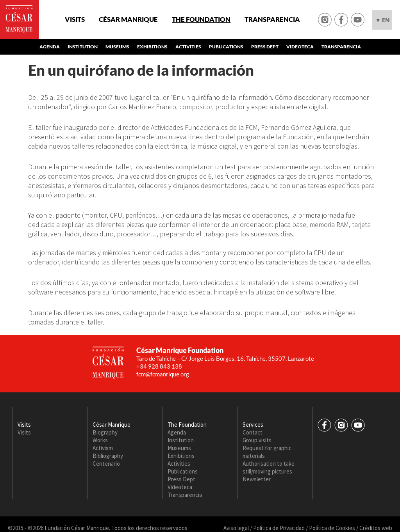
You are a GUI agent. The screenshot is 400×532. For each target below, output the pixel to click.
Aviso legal (236, 528)
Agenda (49, 47)
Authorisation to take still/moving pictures (269, 467)
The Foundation (201, 19)
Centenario (106, 463)
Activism (103, 448)
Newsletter (257, 479)
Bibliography (108, 455)
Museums (117, 47)
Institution (83, 47)
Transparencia (272, 19)
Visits (75, 19)
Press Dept (265, 47)
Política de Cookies (332, 528)
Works (100, 440)
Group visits (257, 440)
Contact (252, 432)
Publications (226, 47)
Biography (105, 432)
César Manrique (128, 19)
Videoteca (300, 47)
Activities (188, 47)
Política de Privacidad (279, 528)
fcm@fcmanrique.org (162, 374)
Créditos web (375, 528)
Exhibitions (152, 47)
